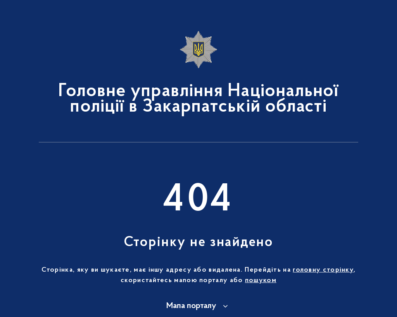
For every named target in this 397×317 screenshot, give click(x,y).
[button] (198, 306)
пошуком (260, 280)
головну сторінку (323, 270)
